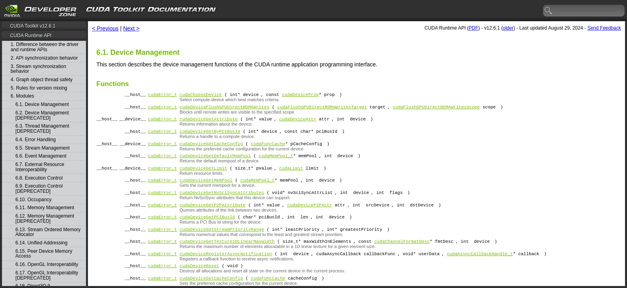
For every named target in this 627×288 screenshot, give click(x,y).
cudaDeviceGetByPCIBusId (210, 136)
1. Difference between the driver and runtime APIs (45, 47)
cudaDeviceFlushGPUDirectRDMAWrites (224, 109)
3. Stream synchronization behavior (38, 69)
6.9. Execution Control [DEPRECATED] (39, 189)
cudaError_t (162, 95)
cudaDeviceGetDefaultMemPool (215, 163)
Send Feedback (604, 28)
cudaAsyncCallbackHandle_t (480, 270)
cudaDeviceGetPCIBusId (207, 230)
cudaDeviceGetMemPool (206, 189)
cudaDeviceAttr (297, 122)
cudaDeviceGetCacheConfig (211, 149)
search (549, 11)
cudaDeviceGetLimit (203, 176)
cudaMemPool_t (276, 163)
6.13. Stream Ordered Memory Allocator (48, 232)
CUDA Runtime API (30, 35)
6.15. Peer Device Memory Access (44, 254)
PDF (473, 28)
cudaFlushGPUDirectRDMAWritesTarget (322, 109)
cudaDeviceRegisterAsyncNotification (226, 270)
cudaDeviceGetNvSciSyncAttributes (222, 203)
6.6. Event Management (41, 156)
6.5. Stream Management (43, 148)
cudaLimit (291, 176)
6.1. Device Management (42, 104)
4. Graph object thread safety (42, 79)
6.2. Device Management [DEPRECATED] (42, 115)
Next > (131, 28)
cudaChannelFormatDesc (402, 257)
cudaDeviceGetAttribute (209, 122)
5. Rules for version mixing (39, 88)
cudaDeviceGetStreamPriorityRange (222, 243)
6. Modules (22, 96)
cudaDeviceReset (199, 283)
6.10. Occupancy (34, 199)
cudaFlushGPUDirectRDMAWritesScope (436, 109)
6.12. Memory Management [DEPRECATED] (45, 219)
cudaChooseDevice (201, 95)
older (508, 28)
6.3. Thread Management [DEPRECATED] (43, 129)
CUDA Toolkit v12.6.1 (32, 26)
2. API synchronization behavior (44, 58)
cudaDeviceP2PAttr (309, 217)
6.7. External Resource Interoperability (40, 167)
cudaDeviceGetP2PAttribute (213, 217)
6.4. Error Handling (36, 139)
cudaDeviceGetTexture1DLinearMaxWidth (227, 257)
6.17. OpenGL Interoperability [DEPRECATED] (47, 275)
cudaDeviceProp (300, 95)
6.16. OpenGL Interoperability (47, 264)
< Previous (105, 28)
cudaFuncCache (268, 149)
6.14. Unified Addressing (42, 243)
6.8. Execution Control (39, 178)
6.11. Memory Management (45, 207)
